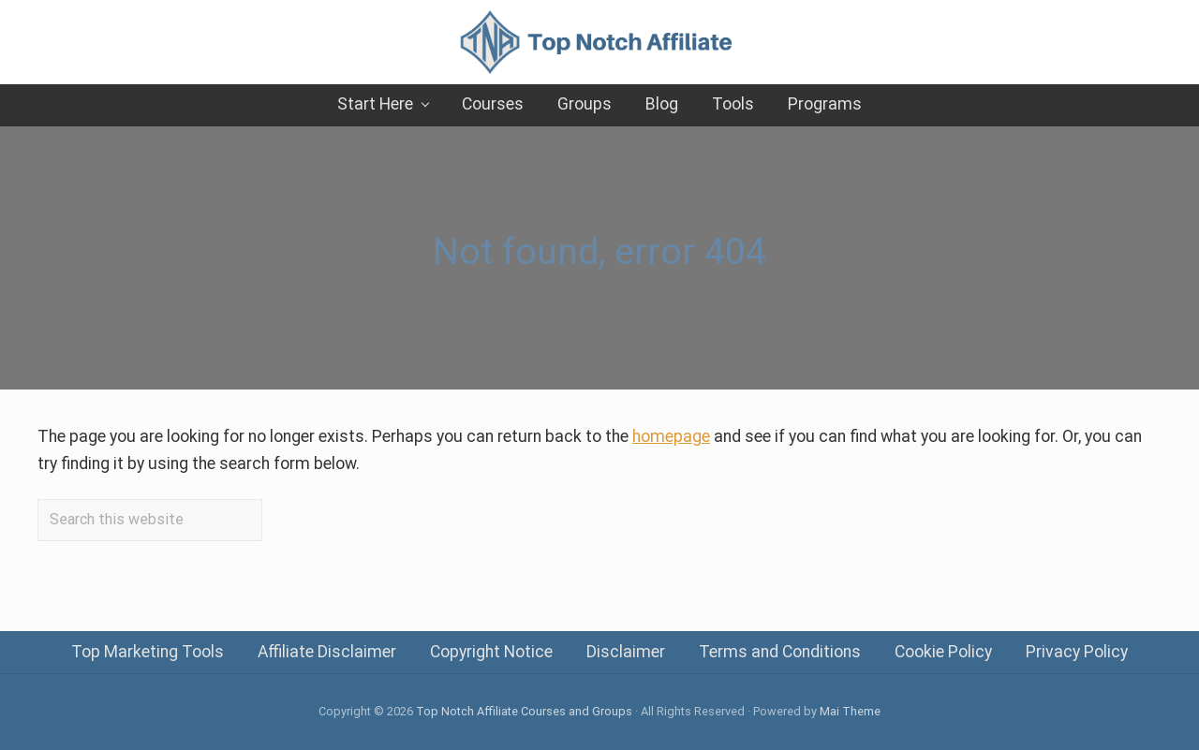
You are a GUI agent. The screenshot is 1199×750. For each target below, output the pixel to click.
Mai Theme (850, 711)
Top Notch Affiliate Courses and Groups (524, 711)
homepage (671, 436)
